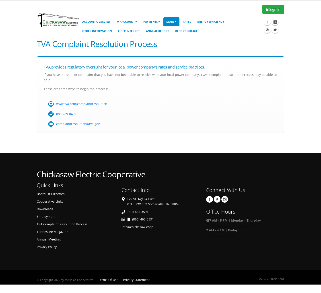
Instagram (224, 199)
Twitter (217, 199)
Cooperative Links (50, 201)
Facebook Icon (267, 22)
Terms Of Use (108, 280)
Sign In (273, 9)
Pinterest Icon (267, 29)
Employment (46, 216)
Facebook (209, 199)
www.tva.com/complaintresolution (81, 104)
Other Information (97, 31)
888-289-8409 (66, 114)
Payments (151, 22)
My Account (127, 22)
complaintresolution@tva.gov (78, 124)
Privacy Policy (47, 247)
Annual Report (157, 31)
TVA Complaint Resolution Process (62, 224)
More (171, 22)
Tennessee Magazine (52, 232)
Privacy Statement (136, 280)
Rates (187, 22)
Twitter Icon (275, 29)
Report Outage (186, 31)
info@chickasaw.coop (137, 227)
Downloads (45, 209)
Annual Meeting (49, 239)
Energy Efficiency (210, 22)
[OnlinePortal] (58, 19)
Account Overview (96, 22)
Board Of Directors (51, 194)
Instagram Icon (275, 22)
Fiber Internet (129, 31)
